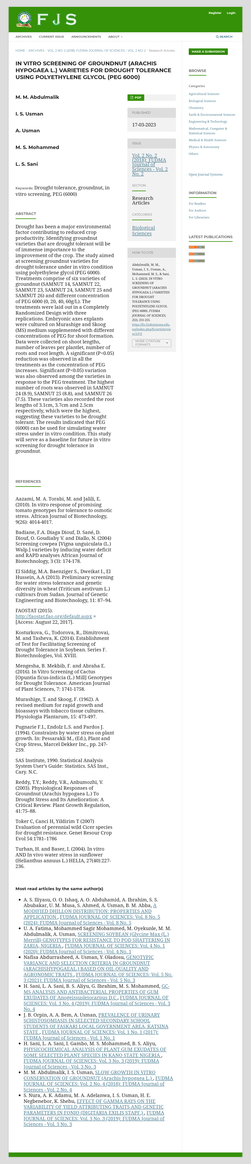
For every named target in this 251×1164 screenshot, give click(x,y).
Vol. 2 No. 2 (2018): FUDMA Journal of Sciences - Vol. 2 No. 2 (97, 50)
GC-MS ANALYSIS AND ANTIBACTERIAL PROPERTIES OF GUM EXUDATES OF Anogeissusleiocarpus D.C (96, 992)
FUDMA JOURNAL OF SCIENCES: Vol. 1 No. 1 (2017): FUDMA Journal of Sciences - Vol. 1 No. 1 (91, 1034)
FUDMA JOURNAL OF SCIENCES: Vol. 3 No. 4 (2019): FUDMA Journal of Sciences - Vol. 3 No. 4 (97, 1003)
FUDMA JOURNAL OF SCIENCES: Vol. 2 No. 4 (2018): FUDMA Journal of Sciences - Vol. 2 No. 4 (98, 1084)
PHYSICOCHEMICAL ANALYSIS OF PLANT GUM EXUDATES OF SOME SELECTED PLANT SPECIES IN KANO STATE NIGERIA (95, 1052)
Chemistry (196, 108)
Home (20, 50)
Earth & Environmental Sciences (212, 115)
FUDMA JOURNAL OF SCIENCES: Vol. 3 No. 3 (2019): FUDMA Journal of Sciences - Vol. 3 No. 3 (91, 1063)
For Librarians (199, 217)
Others (193, 154)
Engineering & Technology (208, 121)
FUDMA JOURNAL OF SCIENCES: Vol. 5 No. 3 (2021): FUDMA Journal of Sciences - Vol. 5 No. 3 (98, 977)
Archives (36, 50)
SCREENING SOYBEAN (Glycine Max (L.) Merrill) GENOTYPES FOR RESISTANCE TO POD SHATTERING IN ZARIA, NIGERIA (97, 940)
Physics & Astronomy (204, 147)
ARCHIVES (24, 37)
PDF (137, 97)
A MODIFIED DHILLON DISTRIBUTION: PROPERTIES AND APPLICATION (90, 911)
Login (231, 13)
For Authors (197, 210)
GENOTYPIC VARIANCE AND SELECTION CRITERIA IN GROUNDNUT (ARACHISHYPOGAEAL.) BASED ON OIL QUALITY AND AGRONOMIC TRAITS (89, 966)
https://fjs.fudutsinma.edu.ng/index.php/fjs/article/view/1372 (151, 329)
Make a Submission (208, 51)
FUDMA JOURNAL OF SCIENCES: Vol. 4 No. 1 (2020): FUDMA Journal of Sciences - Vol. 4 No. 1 (94, 948)
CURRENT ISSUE (51, 37)
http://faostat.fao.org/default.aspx (54, 616)
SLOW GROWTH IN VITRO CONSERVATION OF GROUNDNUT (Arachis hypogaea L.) (90, 1075)
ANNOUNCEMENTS (86, 37)
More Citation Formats (147, 342)
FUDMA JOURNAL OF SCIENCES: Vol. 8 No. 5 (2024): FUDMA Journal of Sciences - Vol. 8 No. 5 (92, 919)
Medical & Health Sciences (207, 140)
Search (224, 37)
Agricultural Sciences (204, 94)
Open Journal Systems (206, 174)
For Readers (197, 203)
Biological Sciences (143, 230)
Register (215, 13)
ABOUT (114, 37)
